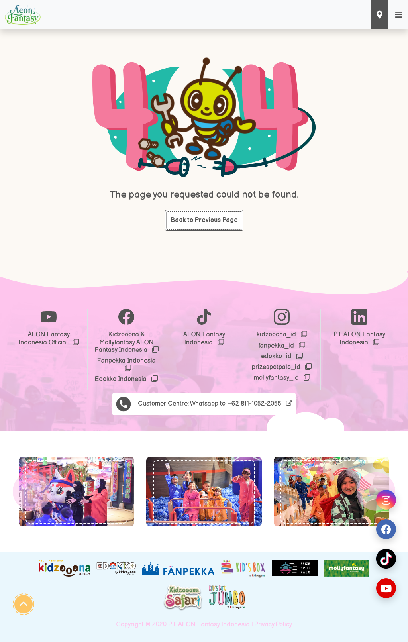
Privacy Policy (273, 624)
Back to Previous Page (204, 220)
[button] (32, 491)
